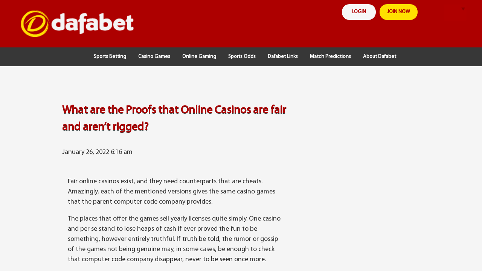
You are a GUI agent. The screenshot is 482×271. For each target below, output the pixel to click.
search (432, 13)
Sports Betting (110, 56)
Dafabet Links (283, 56)
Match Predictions (330, 56)
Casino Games (154, 56)
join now (398, 12)
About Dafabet (379, 56)
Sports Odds (242, 56)
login (359, 12)
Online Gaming (199, 56)
